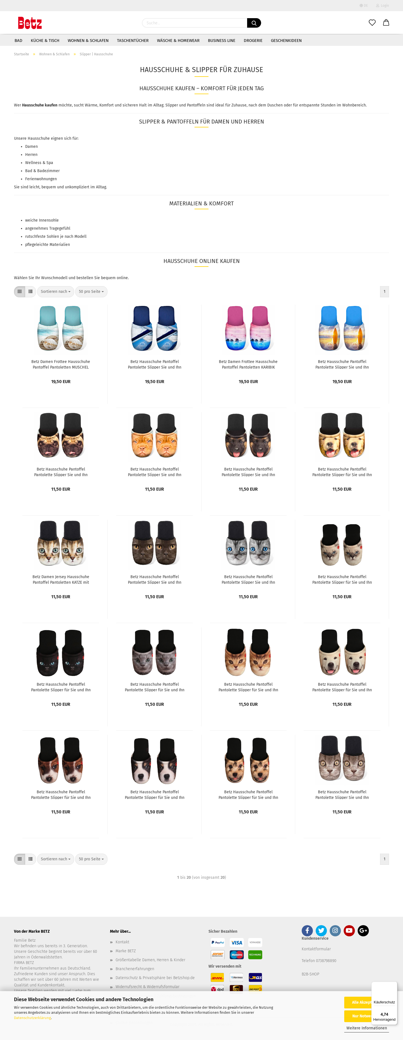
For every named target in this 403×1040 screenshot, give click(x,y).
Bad (18, 40)
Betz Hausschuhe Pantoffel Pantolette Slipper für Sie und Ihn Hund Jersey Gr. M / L (342, 687)
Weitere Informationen (366, 1028)
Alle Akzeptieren (366, 1002)
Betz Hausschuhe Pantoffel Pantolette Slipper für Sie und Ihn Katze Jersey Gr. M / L (248, 687)
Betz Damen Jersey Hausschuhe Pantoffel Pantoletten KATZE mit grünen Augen (60, 579)
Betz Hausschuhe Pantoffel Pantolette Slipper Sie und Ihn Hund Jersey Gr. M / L (248, 471)
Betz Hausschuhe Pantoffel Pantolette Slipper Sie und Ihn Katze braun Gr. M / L (342, 794)
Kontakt (122, 942)
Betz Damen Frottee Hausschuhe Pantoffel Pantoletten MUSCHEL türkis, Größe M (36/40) (60, 364)
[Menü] (394, 985)
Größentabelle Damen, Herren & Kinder (150, 960)
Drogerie (253, 40)
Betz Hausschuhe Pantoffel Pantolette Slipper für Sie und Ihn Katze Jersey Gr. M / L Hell (342, 579)
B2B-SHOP (310, 974)
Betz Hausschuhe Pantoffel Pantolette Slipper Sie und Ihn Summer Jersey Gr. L (154, 364)
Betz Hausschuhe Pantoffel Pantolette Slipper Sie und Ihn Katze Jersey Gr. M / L (248, 579)
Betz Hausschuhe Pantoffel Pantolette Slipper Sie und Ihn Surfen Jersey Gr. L (342, 364)
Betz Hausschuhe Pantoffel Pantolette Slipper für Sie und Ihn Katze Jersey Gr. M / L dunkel (61, 687)
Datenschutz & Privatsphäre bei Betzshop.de (155, 977)
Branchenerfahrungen (135, 969)
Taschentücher (133, 40)
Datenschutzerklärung (32, 1018)
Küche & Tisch (45, 40)
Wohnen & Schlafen (88, 40)
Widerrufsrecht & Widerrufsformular (147, 986)
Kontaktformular (316, 949)
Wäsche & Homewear (178, 40)
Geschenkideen (286, 40)
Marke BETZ (126, 951)
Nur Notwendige (366, 1016)
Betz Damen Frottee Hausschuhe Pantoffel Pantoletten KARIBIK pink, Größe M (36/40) (248, 364)
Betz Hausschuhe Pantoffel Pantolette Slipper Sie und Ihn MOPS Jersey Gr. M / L (61, 471)
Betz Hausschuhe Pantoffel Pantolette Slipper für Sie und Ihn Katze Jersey (154, 687)
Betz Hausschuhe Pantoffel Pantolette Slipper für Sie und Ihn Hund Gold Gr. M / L (342, 471)
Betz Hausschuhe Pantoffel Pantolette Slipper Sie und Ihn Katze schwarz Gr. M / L (154, 579)
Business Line (221, 40)
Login (382, 6)
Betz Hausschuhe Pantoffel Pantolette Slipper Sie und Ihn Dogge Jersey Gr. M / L (154, 471)
